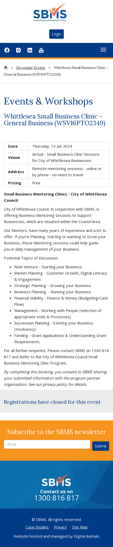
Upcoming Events (30, 68)
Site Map (80, 527)
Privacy (60, 527)
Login (56, 33)
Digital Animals (87, 536)
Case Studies (37, 527)
